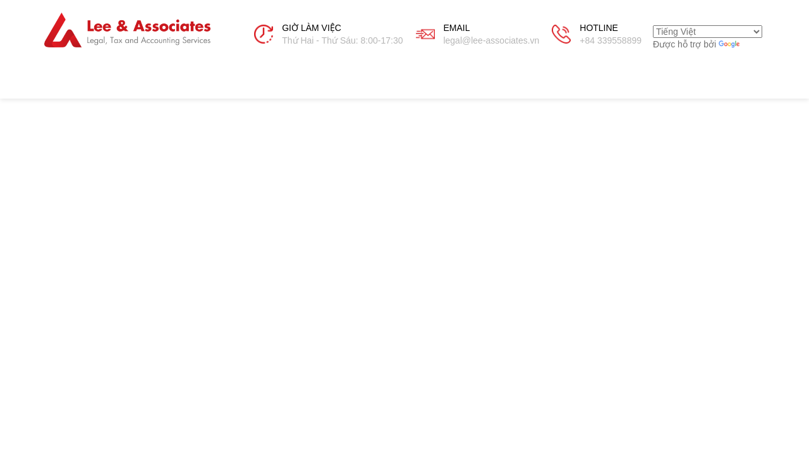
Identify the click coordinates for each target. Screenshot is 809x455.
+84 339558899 (611, 40)
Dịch (739, 44)
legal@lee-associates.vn (491, 40)
